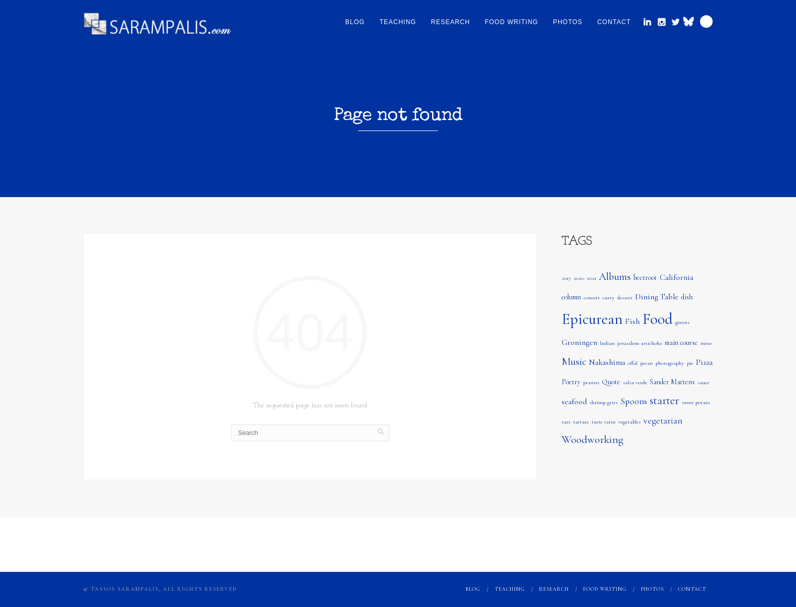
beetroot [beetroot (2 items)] (645, 277)
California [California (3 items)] (676, 277)
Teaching (398, 22)
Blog (354, 22)
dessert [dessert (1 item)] (624, 297)
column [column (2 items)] (571, 296)
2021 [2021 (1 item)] (591, 278)
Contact (614, 22)
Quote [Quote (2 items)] (611, 381)
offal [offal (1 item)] (633, 363)
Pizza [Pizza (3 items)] (704, 362)
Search (706, 21)
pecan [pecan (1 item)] (646, 363)
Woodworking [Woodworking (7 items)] (592, 439)
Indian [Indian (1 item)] (607, 343)
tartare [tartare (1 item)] (581, 421)
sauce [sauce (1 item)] (703, 382)
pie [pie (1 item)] (690, 363)
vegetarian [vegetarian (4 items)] (662, 420)
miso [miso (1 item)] (706, 343)
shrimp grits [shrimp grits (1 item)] (603, 402)
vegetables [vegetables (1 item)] (629, 421)
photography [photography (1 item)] (669, 363)
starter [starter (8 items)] (664, 400)
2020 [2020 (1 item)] (579, 278)
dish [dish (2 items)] (687, 296)
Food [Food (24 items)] (657, 319)
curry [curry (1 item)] (609, 297)
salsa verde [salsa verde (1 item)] (635, 382)
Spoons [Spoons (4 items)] (633, 401)
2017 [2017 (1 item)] (566, 278)
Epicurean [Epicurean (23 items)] (592, 319)
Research (450, 22)
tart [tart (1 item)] (566, 421)
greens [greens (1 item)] (682, 322)
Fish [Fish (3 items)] (632, 321)
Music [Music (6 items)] (574, 361)
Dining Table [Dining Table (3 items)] (657, 296)
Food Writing (511, 22)
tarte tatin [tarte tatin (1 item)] (603, 421)
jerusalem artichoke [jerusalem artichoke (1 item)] (639, 343)
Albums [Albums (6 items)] (615, 276)
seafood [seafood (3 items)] (574, 401)
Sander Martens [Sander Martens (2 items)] (672, 381)
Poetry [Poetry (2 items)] (571, 381)
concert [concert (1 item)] (592, 297)
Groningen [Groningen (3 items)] (579, 342)
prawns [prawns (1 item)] (591, 382)
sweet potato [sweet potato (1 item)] (696, 402)
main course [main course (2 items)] (681, 342)
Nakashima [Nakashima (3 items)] (607, 362)
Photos (567, 22)
